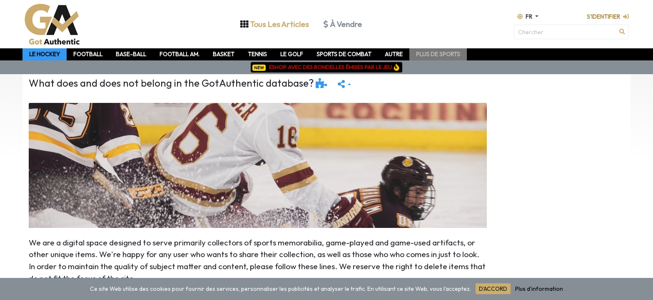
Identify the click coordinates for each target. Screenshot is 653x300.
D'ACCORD (493, 288)
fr (525, 16)
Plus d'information (539, 288)
